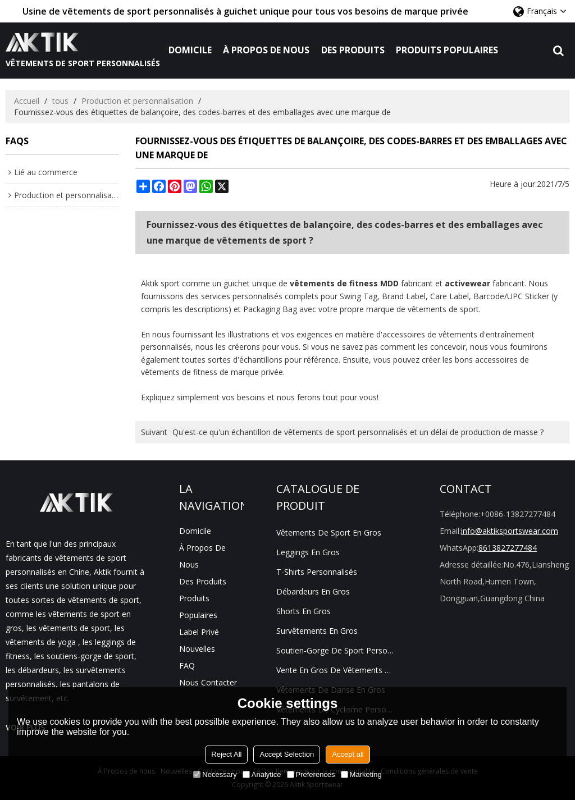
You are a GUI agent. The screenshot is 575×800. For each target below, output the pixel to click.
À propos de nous (266, 50)
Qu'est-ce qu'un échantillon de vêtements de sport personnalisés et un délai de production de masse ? (358, 432)
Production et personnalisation (137, 100)
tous (60, 100)
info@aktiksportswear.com (509, 530)
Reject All (226, 754)
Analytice (262, 774)
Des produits (353, 50)
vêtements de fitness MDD (344, 283)
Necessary (214, 774)
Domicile (190, 50)
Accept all (347, 754)
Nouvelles (197, 648)
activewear (467, 283)
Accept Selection (286, 754)
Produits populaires (447, 50)
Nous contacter (208, 682)
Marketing (361, 774)
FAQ (187, 665)
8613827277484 (507, 547)
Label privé (199, 632)
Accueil (26, 100)
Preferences (311, 774)
